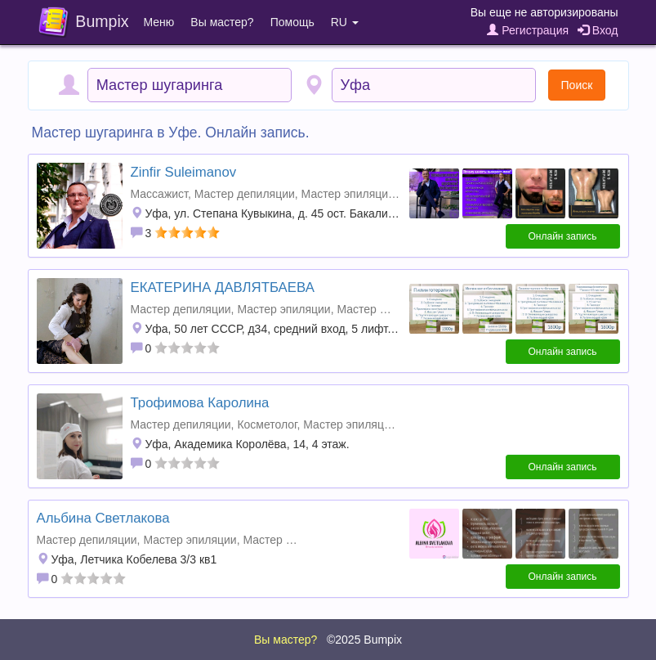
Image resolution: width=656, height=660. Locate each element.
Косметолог (267, 424)
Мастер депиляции (244, 193)
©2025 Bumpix (364, 639)
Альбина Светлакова (103, 518)
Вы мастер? (221, 22)
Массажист (159, 193)
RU (345, 22)
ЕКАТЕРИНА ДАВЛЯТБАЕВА (223, 287)
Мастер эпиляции (348, 193)
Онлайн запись (563, 236)
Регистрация (528, 30)
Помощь (292, 22)
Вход (598, 30)
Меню (159, 22)
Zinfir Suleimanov (184, 172)
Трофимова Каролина (200, 403)
